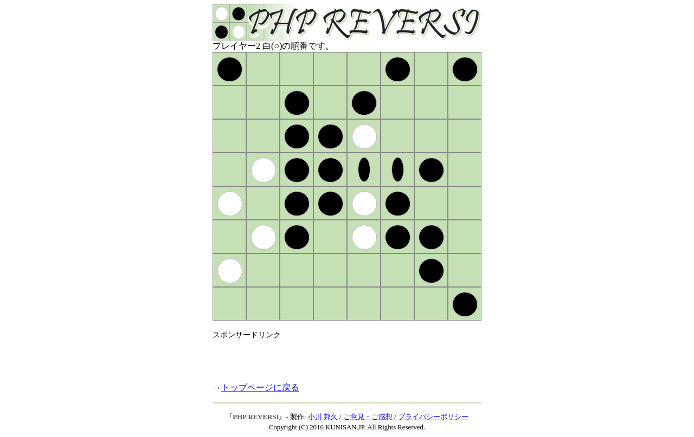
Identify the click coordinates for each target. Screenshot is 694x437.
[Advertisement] (339, 356)
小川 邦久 (323, 417)
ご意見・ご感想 (368, 417)
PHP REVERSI (256, 417)
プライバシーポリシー (433, 417)
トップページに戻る (260, 387)
